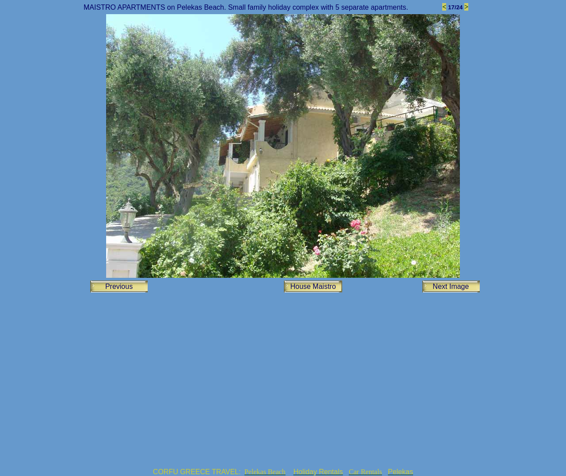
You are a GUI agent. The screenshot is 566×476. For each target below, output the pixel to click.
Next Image (451, 286)
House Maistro (313, 286)
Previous (119, 286)
